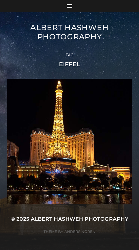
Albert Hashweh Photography (69, 32)
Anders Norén (79, 231)
